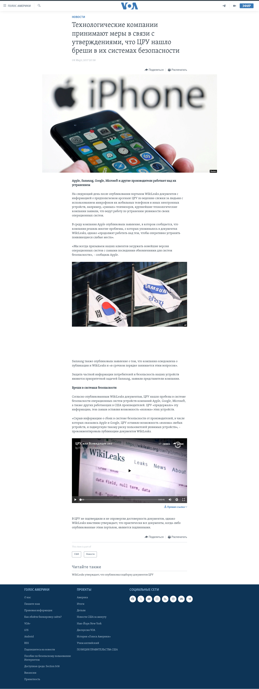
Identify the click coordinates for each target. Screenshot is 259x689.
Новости (78, 17)
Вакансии (30, 673)
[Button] (154, 70)
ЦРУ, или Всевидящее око (93, 443)
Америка (82, 597)
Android (29, 636)
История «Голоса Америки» (94, 636)
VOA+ (27, 623)
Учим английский (88, 643)
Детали (81, 610)
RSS (26, 643)
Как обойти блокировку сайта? (43, 617)
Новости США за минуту (91, 617)
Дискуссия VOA (86, 630)
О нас (27, 597)
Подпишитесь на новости (39, 649)
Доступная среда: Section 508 (42, 666)
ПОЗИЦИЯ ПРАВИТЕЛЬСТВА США (97, 649)
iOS (26, 630)
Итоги (80, 604)
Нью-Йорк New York (89, 623)
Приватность (32, 679)
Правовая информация (38, 610)
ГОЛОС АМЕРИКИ (89, 448)
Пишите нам (32, 604)
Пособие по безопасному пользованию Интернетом (47, 658)
